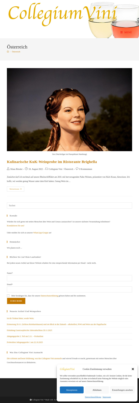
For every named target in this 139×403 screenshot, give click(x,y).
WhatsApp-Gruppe (40, 232)
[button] (132, 369)
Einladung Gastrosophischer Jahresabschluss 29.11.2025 (29, 330)
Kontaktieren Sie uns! (15, 225)
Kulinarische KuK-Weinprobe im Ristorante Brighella (52, 162)
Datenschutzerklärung (93, 397)
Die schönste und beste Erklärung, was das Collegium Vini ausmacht (34, 358)
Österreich (16, 51)
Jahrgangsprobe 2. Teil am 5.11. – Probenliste (25, 336)
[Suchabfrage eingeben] (69, 205)
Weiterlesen (17, 190)
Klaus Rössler (16, 169)
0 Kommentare (85, 169)
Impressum (107, 397)
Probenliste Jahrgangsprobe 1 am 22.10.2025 (25, 342)
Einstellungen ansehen (122, 390)
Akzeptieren (71, 390)
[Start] (8, 51)
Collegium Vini (55, 169)
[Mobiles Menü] (126, 32)
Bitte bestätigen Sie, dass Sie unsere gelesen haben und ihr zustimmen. (46, 296)
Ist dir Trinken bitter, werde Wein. (20, 318)
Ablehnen (97, 390)
